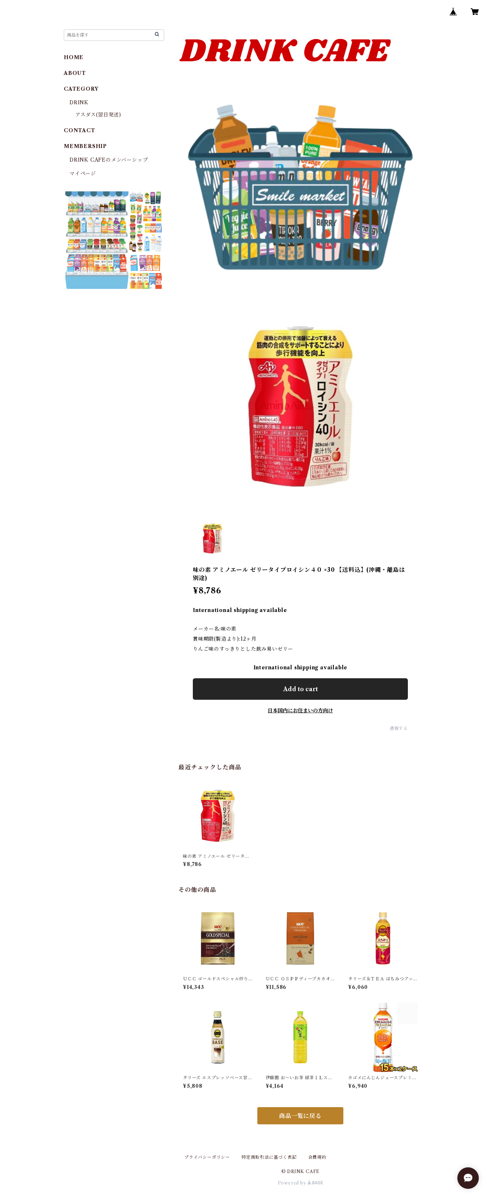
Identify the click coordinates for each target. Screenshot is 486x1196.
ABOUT (75, 73)
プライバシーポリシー (207, 1157)
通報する (399, 728)
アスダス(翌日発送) (98, 114)
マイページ (83, 173)
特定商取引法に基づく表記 (269, 1157)
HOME (74, 57)
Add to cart (300, 689)
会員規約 (317, 1157)
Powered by (300, 1183)
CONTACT (79, 130)
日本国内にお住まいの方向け (300, 710)
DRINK (79, 102)
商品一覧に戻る (300, 1115)
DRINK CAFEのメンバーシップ (109, 160)
